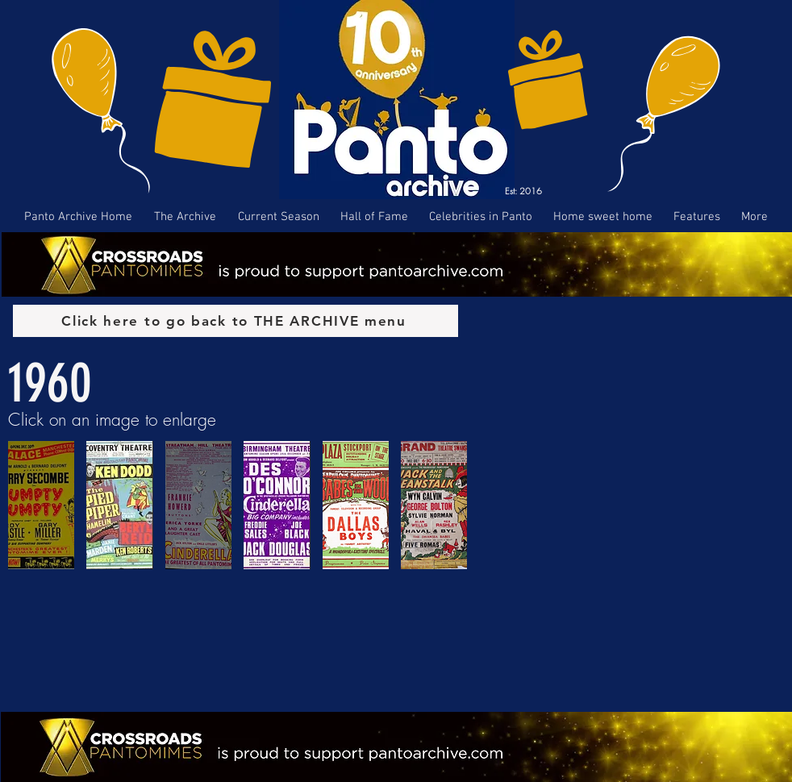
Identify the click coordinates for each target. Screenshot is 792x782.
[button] (41, 505)
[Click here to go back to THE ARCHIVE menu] (235, 321)
